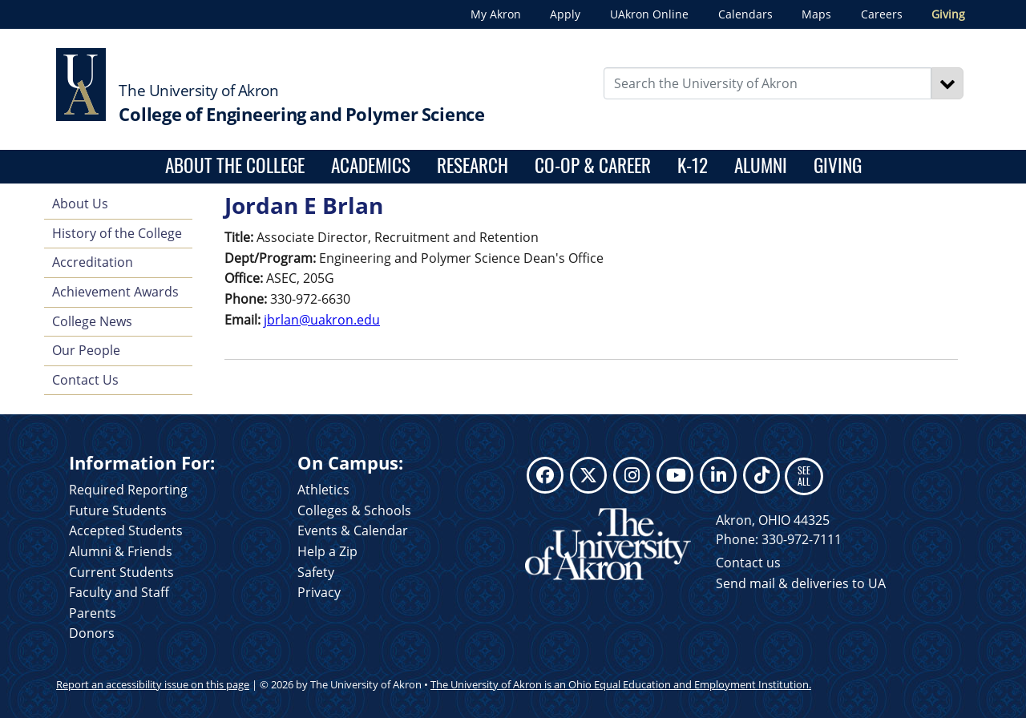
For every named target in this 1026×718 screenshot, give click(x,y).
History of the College (117, 233)
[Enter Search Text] (768, 83)
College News (92, 321)
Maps (816, 14)
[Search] (947, 83)
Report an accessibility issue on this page (152, 684)
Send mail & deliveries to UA (801, 583)
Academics (370, 165)
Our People (86, 350)
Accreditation (92, 262)
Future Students (118, 510)
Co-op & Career (593, 165)
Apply (565, 14)
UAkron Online (649, 14)
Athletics (323, 489)
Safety (315, 572)
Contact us (748, 562)
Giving (948, 14)
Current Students (121, 572)
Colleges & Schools (354, 510)
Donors (92, 633)
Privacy (319, 592)
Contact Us (85, 380)
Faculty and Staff (119, 592)
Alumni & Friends (120, 551)
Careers (882, 14)
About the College (235, 165)
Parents (92, 613)
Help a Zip (327, 551)
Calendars (745, 14)
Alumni (760, 165)
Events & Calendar (352, 530)
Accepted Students (126, 530)
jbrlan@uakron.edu (322, 320)
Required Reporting (128, 489)
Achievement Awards (115, 292)
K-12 (692, 165)
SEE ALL (804, 475)
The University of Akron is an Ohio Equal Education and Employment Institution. (620, 684)
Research (472, 165)
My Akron (496, 14)
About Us (80, 203)
